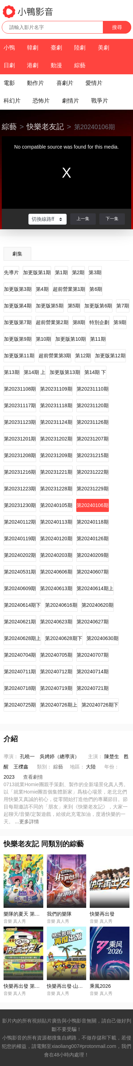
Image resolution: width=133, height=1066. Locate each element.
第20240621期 (20, 621)
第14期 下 (95, 372)
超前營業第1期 (69, 289)
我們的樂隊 (59, 914)
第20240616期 (61, 605)
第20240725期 (20, 705)
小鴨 (9, 48)
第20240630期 (102, 638)
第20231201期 (20, 439)
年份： (111, 767)
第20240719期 (56, 688)
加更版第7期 (18, 322)
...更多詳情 (27, 821)
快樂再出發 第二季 (24, 986)
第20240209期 (93, 555)
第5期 (74, 306)
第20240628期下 (63, 638)
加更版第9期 (18, 339)
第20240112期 (20, 522)
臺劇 (56, 48)
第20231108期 (20, 389)
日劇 (9, 65)
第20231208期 (20, 455)
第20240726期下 (100, 705)
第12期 (83, 355)
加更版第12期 (110, 355)
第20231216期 (20, 472)
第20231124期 (56, 422)
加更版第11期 (19, 355)
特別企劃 (99, 322)
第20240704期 (20, 655)
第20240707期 (93, 655)
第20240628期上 (22, 638)
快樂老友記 (45, 126)
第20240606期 (56, 572)
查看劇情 (33, 777)
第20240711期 (20, 671)
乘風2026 (100, 986)
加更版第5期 (49, 306)
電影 (9, 83)
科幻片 (12, 101)
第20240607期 (93, 572)
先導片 (11, 272)
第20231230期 (20, 505)
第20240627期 (93, 621)
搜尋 (117, 27)
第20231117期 (20, 405)
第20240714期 (93, 671)
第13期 (12, 372)
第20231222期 (93, 472)
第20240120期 (56, 538)
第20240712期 (56, 671)
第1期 (61, 272)
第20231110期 (93, 389)
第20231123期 (20, 422)
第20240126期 (93, 538)
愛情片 (93, 83)
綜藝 (79, 65)
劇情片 (70, 101)
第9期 (119, 322)
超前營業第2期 (52, 322)
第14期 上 (34, 372)
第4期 (42, 289)
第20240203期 (56, 555)
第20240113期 (56, 522)
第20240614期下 (22, 605)
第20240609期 (20, 588)
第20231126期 (93, 422)
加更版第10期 (70, 339)
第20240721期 (93, 688)
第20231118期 (56, 405)
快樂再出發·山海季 (67, 986)
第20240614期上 (95, 588)
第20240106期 (93, 505)
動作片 (35, 83)
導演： (11, 756)
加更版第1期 (37, 272)
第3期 (95, 272)
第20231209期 (56, 455)
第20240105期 (56, 505)
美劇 (103, 48)
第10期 (43, 339)
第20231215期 (93, 455)
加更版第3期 (18, 289)
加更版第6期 (98, 306)
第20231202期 (56, 439)
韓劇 (32, 48)
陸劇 (79, 48)
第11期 (98, 339)
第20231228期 (56, 488)
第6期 (95, 289)
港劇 (32, 65)
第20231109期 (56, 389)
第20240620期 (97, 605)
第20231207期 (93, 439)
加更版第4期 (18, 306)
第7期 (122, 306)
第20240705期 (56, 655)
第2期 (78, 272)
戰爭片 (99, 101)
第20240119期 (20, 538)
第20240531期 (20, 572)
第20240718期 (20, 688)
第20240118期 (93, 522)
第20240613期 (56, 588)
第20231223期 (20, 488)
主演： (95, 756)
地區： (77, 767)
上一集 (83, 218)
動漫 (56, 65)
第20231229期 (93, 488)
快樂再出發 (102, 914)
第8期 (79, 322)
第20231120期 (93, 405)
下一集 (112, 218)
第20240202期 (20, 555)
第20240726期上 (58, 705)
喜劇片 (64, 83)
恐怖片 (41, 101)
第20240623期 (56, 621)
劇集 (17, 254)
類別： (44, 767)
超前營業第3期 (55, 355)
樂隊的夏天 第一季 (24, 914)
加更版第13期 (65, 372)
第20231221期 (56, 472)
